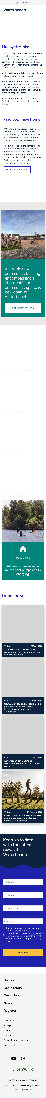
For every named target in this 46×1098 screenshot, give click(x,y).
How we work (9, 1045)
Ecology (7, 1025)
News (8, 1003)
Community (9, 1020)
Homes (9, 980)
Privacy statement (12, 1085)
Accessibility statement (30, 1085)
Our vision (11, 995)
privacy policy (16, 935)
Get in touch (13, 988)
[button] (41, 10)
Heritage (7, 1035)
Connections (9, 1030)
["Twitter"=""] (14, 1058)
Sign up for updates (23, 2)
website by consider (23, 1090)
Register (10, 1010)
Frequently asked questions (16, 1040)
